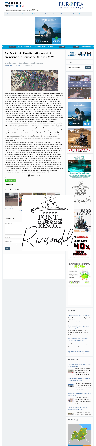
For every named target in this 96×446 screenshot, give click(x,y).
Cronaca (16, 14)
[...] (82, 323)
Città (46, 14)
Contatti (75, 14)
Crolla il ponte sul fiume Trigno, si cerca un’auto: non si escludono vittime (39, 46)
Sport (54, 14)
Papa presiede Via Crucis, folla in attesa (79, 327)
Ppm (18, 65)
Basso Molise (9, 65)
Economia (37, 14)
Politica (7, 14)
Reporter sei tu (65, 14)
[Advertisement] (34, 266)
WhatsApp (11, 180)
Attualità (26, 14)
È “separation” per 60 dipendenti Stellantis (10, 207)
